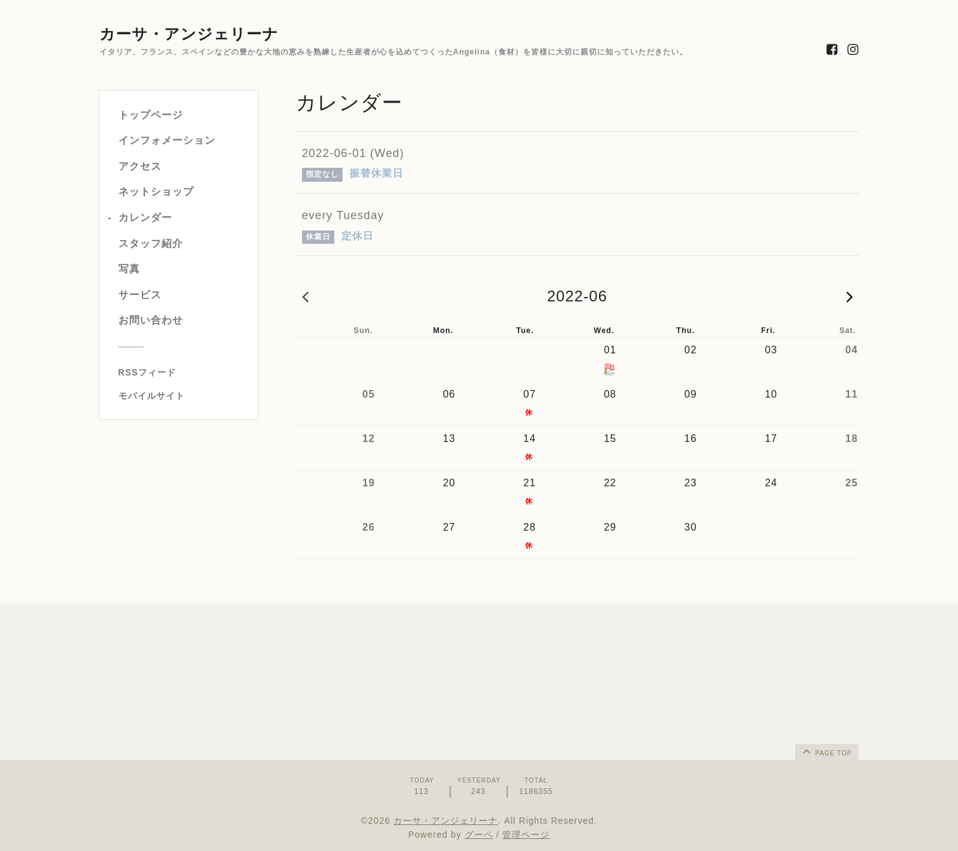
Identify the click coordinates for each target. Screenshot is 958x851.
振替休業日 (376, 173)
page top (826, 751)
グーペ (479, 834)
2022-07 (849, 296)
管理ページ (526, 834)
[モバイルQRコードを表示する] (183, 396)
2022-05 (305, 296)
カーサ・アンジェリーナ (189, 33)
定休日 (357, 235)
